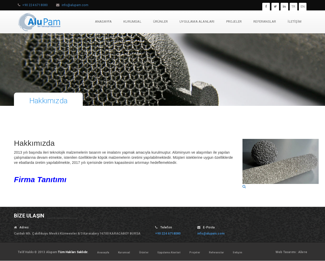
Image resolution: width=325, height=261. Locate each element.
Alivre (302, 252)
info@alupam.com (75, 5)
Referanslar (216, 252)
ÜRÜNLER (160, 21)
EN (303, 6)
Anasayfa (103, 252)
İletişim (237, 252)
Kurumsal (124, 252)
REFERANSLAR (264, 21)
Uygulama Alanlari (169, 252)
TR (293, 6)
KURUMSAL (132, 21)
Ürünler (144, 252)
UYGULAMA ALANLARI (197, 21)
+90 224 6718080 (35, 5)
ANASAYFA (103, 21)
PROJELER (234, 21)
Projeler (194, 252)
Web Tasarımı (285, 252)
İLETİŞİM (294, 21)
